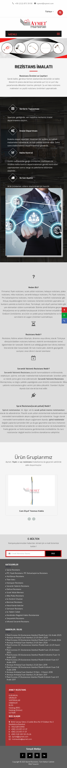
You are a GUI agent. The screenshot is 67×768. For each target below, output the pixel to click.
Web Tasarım (33, 764)
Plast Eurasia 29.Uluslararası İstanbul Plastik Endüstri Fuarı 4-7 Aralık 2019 (33, 661)
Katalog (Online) (15, 710)
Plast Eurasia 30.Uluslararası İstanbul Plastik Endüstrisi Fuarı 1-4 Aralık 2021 (33, 656)
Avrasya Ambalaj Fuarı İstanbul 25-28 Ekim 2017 (27, 675)
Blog (11, 705)
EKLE (53, 554)
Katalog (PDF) (14, 708)
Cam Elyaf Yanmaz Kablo (31, 511)
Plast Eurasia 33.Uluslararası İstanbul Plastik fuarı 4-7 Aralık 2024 (34, 640)
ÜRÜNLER (13, 698)
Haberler (13, 703)
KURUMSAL (13, 695)
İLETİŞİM (12, 713)
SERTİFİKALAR (14, 700)
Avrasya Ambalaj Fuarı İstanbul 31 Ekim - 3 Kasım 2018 (30, 672)
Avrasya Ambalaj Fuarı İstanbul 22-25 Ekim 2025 (27, 637)
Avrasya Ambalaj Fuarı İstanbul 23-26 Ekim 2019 (27, 665)
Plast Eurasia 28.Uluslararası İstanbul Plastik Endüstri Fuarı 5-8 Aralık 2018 (33, 668)
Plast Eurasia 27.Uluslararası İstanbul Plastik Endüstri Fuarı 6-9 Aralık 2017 (33, 678)
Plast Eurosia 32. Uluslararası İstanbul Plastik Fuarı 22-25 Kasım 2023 (33, 646)
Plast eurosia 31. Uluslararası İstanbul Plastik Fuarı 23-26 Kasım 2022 (33, 651)
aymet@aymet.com (45, 3)
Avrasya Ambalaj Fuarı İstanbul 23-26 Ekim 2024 (27, 642)
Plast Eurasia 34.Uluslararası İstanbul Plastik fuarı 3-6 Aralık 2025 (34, 635)
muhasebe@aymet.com (22, 739)
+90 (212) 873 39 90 (23, 3)
